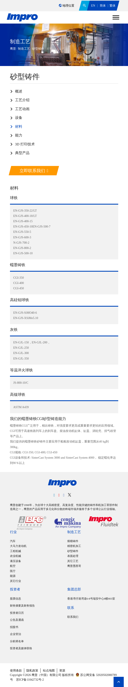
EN (93, 5)
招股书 (14, 627)
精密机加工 (74, 546)
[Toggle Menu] (116, 17)
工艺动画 (22, 109)
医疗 (12, 571)
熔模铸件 (72, 541)
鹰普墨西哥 (74, 566)
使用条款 (16, 670)
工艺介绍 (22, 100)
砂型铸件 (72, 551)
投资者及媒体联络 (21, 648)
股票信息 (15, 598)
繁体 (112, 5)
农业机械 (15, 556)
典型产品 (22, 153)
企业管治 (15, 634)
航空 (12, 566)
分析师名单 (17, 641)
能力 (18, 135)
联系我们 (72, 616)
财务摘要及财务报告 (22, 605)
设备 (18, 118)
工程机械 (15, 551)
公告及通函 (17, 619)
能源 (12, 575)
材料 (18, 127)
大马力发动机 (18, 546)
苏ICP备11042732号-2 (29, 679)
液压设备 (15, 561)
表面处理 (72, 556)
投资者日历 (17, 612)
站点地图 (49, 670)
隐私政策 (32, 670)
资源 (62, 670)
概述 (18, 91)
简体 (103, 5)
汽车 (12, 541)
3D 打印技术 (25, 144)
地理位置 (67, 5)
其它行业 (15, 581)
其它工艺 (72, 561)
